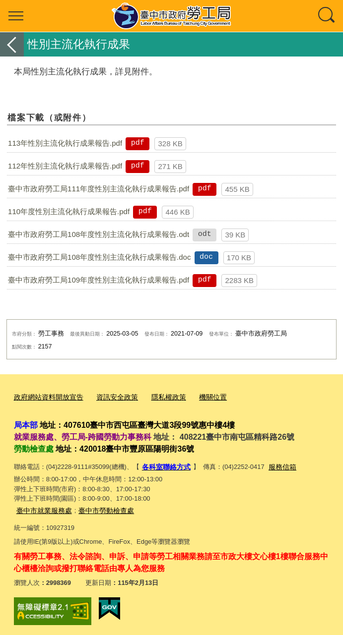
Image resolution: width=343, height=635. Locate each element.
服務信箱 (278, 464)
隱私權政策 (159, 397)
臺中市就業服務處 (42, 507)
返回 (12, 44)
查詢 (327, 16)
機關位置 (201, 397)
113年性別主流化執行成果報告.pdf (65, 143)
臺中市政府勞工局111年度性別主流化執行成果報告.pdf (98, 188)
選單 (16, 16)
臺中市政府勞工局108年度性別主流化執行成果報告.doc (99, 257)
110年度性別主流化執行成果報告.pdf (69, 211)
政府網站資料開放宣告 (46, 397)
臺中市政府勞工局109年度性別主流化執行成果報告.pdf (98, 280)
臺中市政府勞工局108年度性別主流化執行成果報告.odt (98, 234)
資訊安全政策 (110, 397)
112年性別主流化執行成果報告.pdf (65, 166)
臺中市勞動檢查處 (100, 507)
